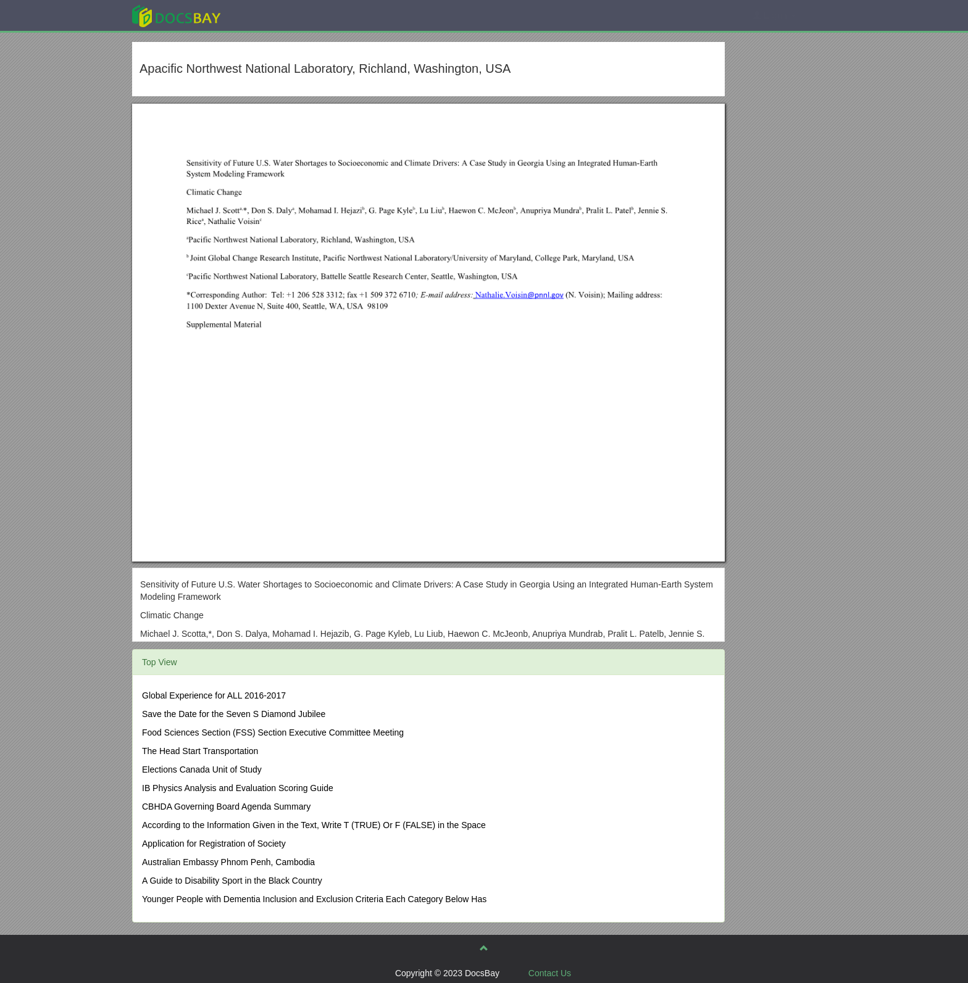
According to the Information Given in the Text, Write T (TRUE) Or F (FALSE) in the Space (314, 825)
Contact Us (549, 973)
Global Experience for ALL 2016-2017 (214, 695)
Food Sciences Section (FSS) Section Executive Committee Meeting (273, 732)
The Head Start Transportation (200, 751)
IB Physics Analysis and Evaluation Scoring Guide (237, 788)
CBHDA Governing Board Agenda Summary (226, 806)
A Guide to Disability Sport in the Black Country (232, 881)
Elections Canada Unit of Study (202, 769)
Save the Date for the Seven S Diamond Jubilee (233, 714)
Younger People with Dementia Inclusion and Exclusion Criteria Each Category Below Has (314, 899)
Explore (269, 15)
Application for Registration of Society (214, 843)
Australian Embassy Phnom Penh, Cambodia (228, 862)
